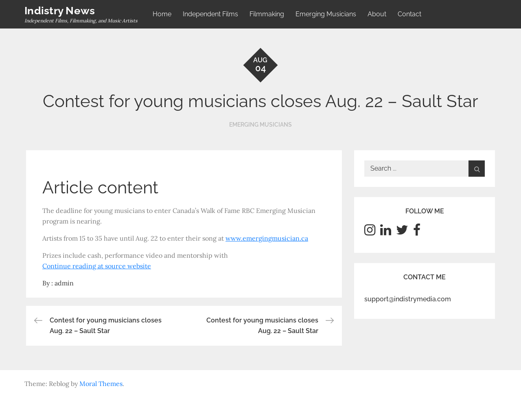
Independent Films (210, 14)
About (377, 14)
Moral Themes (101, 383)
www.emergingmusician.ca (266, 238)
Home (162, 14)
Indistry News (59, 10)
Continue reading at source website (96, 266)
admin (64, 283)
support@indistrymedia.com (407, 299)
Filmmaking (267, 14)
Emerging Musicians (326, 14)
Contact (409, 14)
